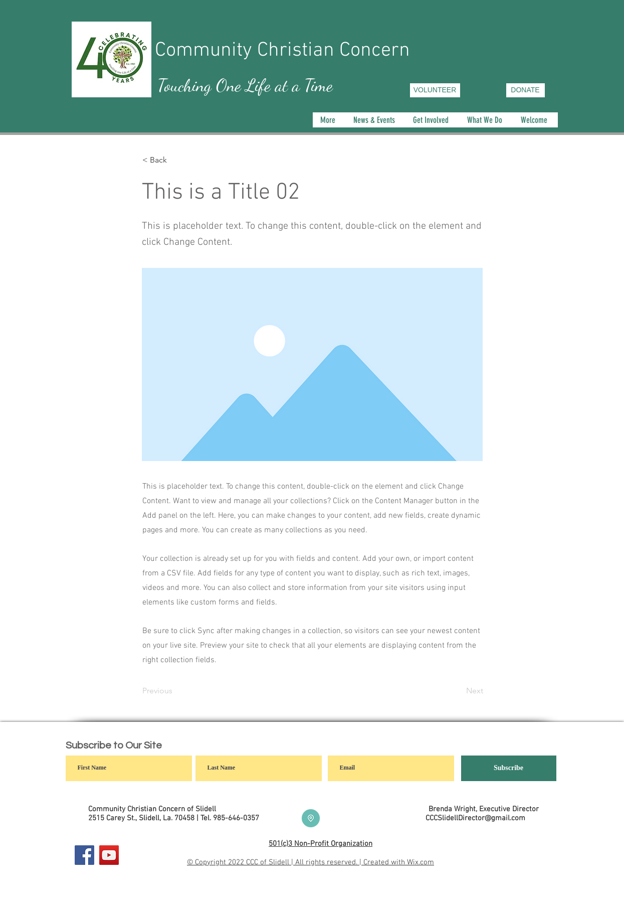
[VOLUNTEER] (435, 90)
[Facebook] (84, 855)
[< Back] (175, 160)
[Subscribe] (508, 768)
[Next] (458, 691)
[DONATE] (525, 90)
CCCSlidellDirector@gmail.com (475, 818)
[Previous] (175, 691)
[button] (486, 119)
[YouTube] (109, 855)
